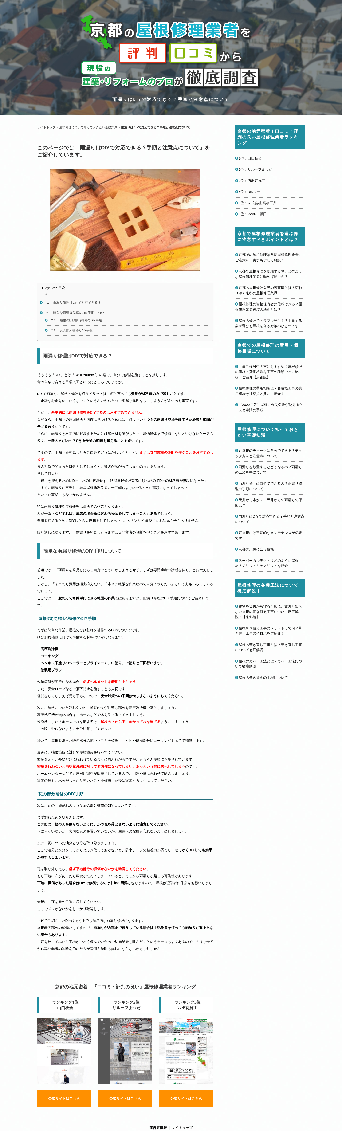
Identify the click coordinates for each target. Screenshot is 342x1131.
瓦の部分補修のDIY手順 (76, 330)
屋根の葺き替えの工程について (263, 677)
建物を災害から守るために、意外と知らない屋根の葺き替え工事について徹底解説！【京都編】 (268, 611)
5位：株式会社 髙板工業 (258, 203)
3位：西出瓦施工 (252, 181)
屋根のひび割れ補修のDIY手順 (81, 320)
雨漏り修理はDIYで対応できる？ (77, 302)
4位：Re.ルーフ (251, 192)
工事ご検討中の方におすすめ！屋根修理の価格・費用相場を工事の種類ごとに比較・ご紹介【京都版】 (268, 372)
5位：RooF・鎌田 (253, 214)
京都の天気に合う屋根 (256, 549)
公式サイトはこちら (64, 1103)
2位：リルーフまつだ (255, 169)
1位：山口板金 (250, 158)
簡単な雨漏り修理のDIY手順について (80, 313)
